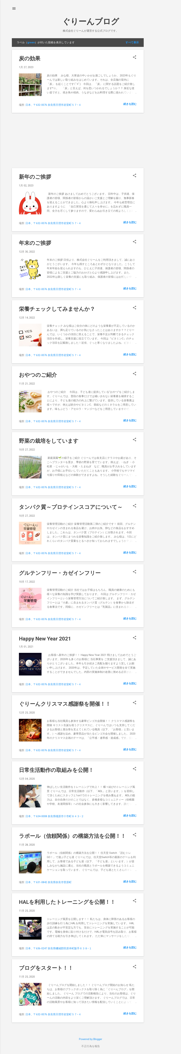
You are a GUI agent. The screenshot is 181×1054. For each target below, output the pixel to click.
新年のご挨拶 (35, 177)
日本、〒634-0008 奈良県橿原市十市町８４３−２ (54, 816)
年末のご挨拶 (35, 243)
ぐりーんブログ (90, 21)
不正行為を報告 (90, 1046)
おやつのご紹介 (38, 375)
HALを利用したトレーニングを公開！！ (67, 902)
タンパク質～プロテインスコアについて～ (70, 507)
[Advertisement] (158, 91)
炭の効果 (29, 58)
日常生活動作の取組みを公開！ (56, 770)
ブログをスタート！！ (46, 968)
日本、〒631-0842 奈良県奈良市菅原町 (48, 882)
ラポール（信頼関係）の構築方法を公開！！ (72, 836)
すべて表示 (132, 42)
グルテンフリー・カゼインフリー (60, 573)
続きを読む (130, 104)
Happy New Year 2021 (45, 639)
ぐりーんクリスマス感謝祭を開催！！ (65, 704)
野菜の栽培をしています (48, 441)
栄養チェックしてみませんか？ (57, 309)
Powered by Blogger (90, 1039)
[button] (134, 57)
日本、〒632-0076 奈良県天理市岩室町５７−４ (53, 104)
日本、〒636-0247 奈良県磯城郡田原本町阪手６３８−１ (58, 948)
